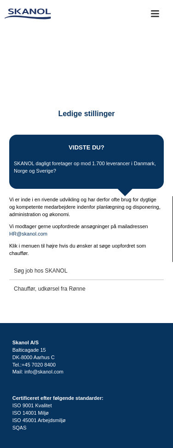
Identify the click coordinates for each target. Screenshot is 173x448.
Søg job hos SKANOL (40, 271)
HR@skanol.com (28, 233)
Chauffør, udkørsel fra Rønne (49, 289)
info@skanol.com (44, 371)
